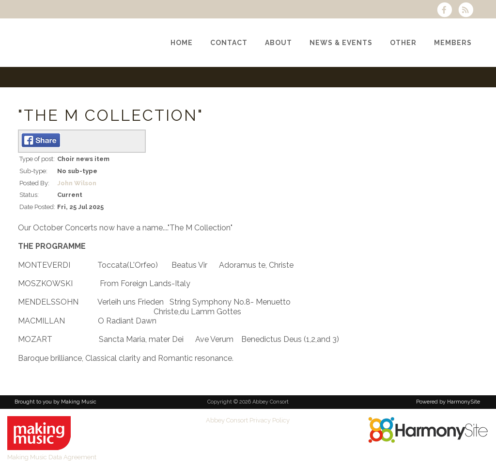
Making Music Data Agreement (51, 457)
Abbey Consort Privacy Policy (248, 420)
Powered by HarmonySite (448, 402)
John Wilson (76, 183)
